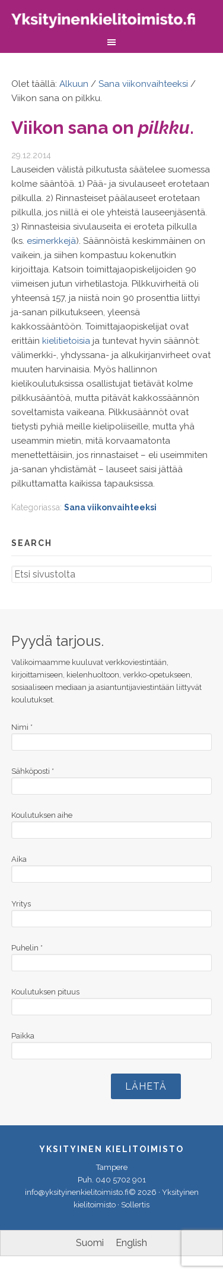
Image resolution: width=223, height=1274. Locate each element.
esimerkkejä (51, 241)
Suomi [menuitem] (90, 1242)
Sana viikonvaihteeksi (110, 507)
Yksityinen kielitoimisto (111, 22)
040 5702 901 (120, 1179)
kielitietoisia (66, 340)
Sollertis (135, 1204)
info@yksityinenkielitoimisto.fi (77, 1192)
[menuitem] (90, 1243)
